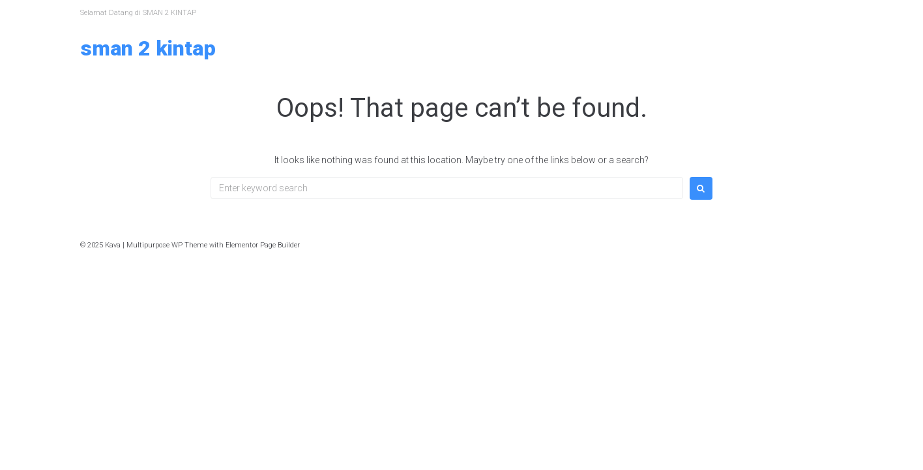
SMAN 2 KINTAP (148, 48)
